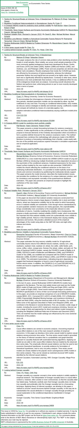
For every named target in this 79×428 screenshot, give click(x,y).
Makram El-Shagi (60, 19)
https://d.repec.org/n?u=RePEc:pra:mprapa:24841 (35, 368)
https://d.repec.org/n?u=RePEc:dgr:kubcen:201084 (36, 121)
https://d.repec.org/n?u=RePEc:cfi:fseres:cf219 (34, 321)
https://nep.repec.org (50, 415)
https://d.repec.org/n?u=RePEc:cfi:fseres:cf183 (34, 273)
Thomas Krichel (26, 426)
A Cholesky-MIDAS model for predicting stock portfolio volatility (27, 25)
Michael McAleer (17, 32)
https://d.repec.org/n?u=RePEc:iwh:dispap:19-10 (35, 91)
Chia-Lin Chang (19, 41)
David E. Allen (50, 34)
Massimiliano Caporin (60, 43)
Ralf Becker (58, 25)
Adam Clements (70, 25)
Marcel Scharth (40, 195)
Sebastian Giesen (37, 57)
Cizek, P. (58, 23)
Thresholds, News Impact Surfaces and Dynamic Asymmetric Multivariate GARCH (35, 30)
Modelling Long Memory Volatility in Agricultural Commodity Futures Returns (32, 39)
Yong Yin (4, 12)
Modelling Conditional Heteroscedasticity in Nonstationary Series (28, 23)
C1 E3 (19, 400)
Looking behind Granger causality (16, 50)
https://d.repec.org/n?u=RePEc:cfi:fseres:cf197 (34, 229)
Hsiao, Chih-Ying (46, 50)
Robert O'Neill (9, 28)
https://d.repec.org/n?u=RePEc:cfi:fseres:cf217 (34, 188)
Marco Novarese (28, 418)
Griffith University (58, 422)
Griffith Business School (40, 422)
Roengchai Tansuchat (25, 234)
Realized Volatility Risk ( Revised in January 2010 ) (23, 34)
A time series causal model (14, 47)
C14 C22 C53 (22, 115)
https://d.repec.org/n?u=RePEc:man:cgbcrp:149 (34, 149)
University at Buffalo (15, 12)
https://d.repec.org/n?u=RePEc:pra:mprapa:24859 (35, 405)
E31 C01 (20, 362)
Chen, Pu (30, 47)
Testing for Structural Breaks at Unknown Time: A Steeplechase (27, 19)
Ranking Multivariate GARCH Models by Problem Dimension (26, 43)
